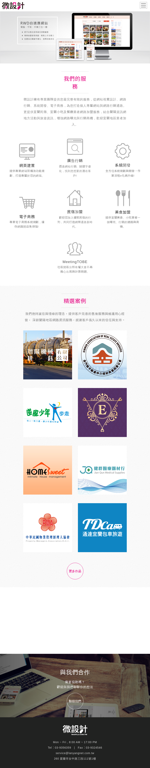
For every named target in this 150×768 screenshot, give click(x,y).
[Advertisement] (75, 620)
